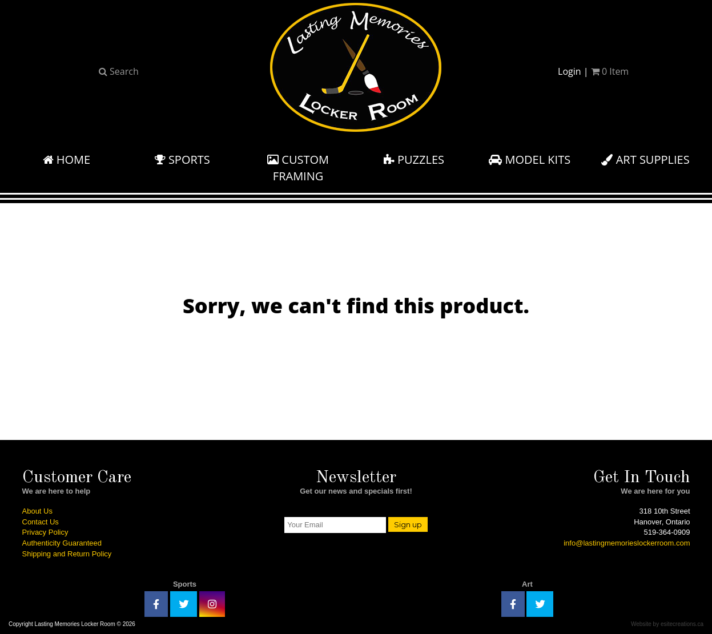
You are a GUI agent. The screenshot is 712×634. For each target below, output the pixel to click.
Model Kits (529, 159)
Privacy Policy (45, 532)
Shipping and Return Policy (67, 554)
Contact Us (40, 522)
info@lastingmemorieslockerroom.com (627, 543)
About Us (37, 511)
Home (67, 159)
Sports (182, 159)
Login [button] (569, 71)
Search (119, 71)
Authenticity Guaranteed (62, 543)
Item (610, 71)
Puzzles (414, 159)
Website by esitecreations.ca (667, 624)
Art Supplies (645, 159)
